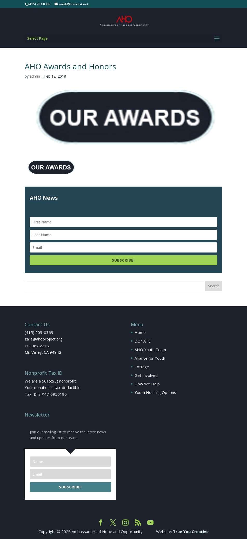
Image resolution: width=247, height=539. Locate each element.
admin (35, 76)
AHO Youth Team (150, 349)
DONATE (143, 341)
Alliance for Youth (150, 358)
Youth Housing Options (155, 392)
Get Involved (146, 375)
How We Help (147, 383)
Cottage (142, 366)
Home (140, 332)
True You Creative (191, 531)
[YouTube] (150, 523)
